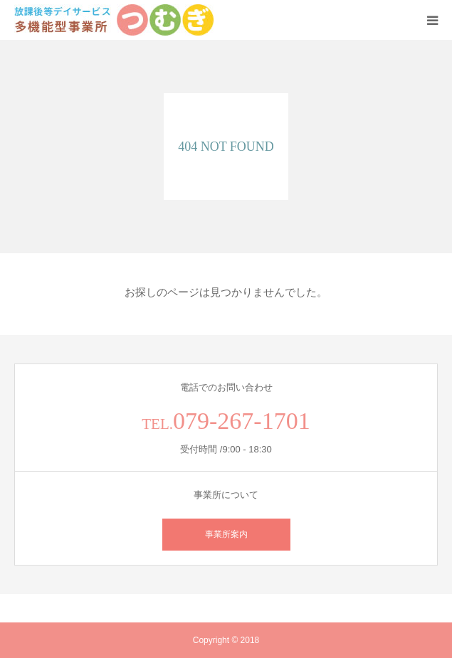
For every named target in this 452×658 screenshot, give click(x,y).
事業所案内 (226, 534)
